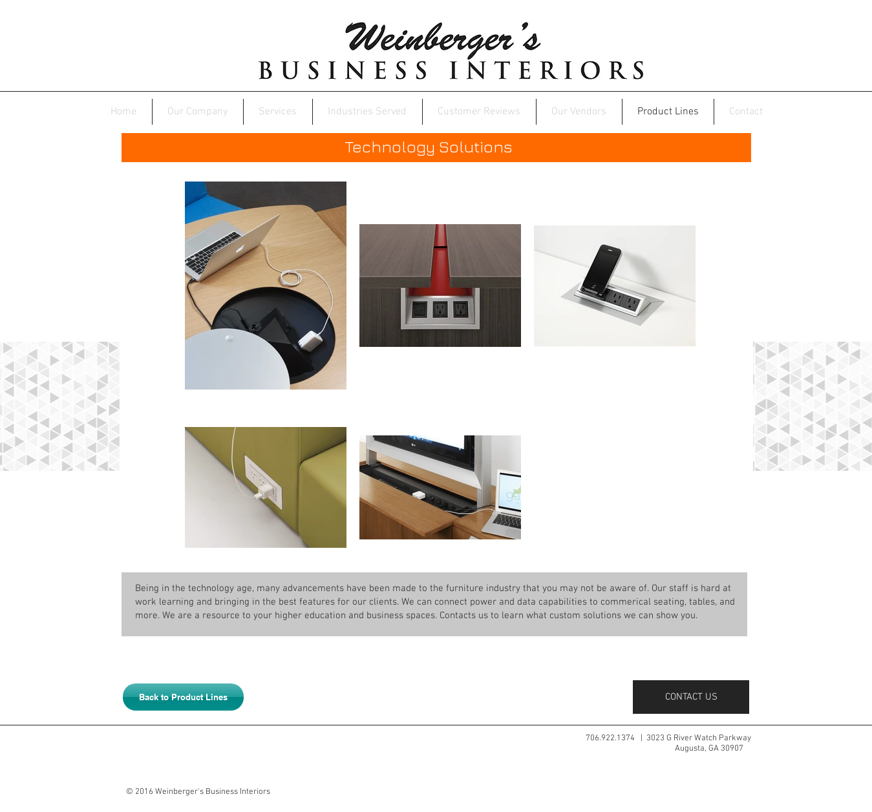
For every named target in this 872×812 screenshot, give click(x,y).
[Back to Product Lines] (183, 697)
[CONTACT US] (707, 697)
